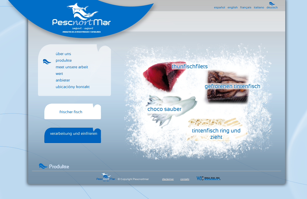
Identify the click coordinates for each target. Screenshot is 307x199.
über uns (63, 54)
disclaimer (168, 179)
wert (59, 74)
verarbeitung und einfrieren (73, 133)
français (245, 7)
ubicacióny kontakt (73, 87)
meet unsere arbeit (72, 67)
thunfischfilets (190, 66)
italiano (259, 7)
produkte (64, 60)
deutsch (272, 7)
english (232, 7)
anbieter (63, 80)
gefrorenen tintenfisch (232, 86)
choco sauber (164, 109)
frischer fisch (71, 112)
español (219, 7)
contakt (184, 179)
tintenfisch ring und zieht (216, 133)
